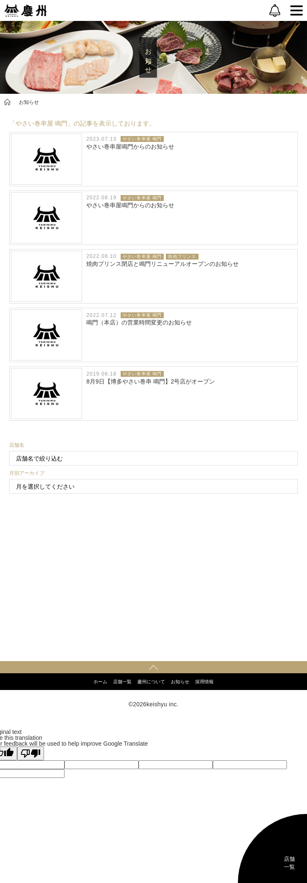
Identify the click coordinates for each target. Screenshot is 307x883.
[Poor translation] (30, 753)
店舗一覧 (122, 681)
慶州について (151, 681)
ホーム (100, 681)
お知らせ (29, 102)
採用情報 (204, 681)
